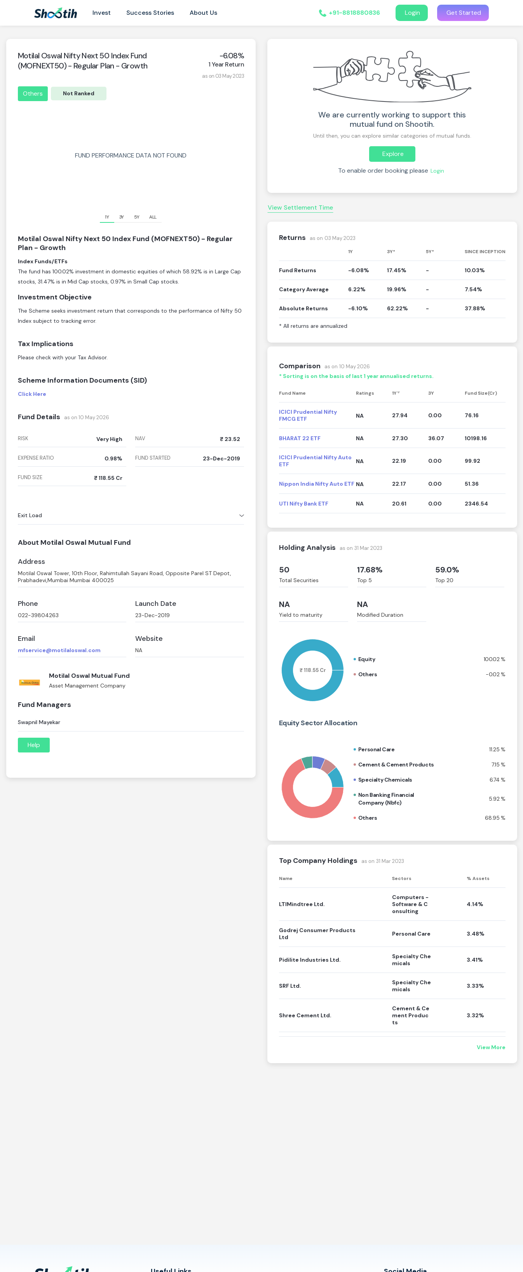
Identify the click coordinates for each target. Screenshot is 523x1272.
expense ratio (36, 458)
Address (31, 561)
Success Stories (150, 13)
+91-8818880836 (354, 13)
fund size (30, 477)
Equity (366, 659)
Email (26, 638)
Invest (101, 13)
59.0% (447, 570)
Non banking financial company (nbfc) (386, 798)
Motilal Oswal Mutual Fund (89, 676)
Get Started (463, 13)
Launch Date (155, 603)
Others (33, 93)
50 (284, 570)
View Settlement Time (300, 207)
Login (411, 13)
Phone (28, 603)
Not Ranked (78, 93)
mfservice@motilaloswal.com (59, 650)
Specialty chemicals (385, 779)
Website (149, 638)
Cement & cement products (396, 764)
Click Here (32, 393)
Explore (392, 154)
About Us (203, 13)
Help (34, 745)
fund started (153, 458)
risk (23, 439)
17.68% (370, 570)
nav (140, 439)
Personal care (376, 749)
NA (284, 604)
